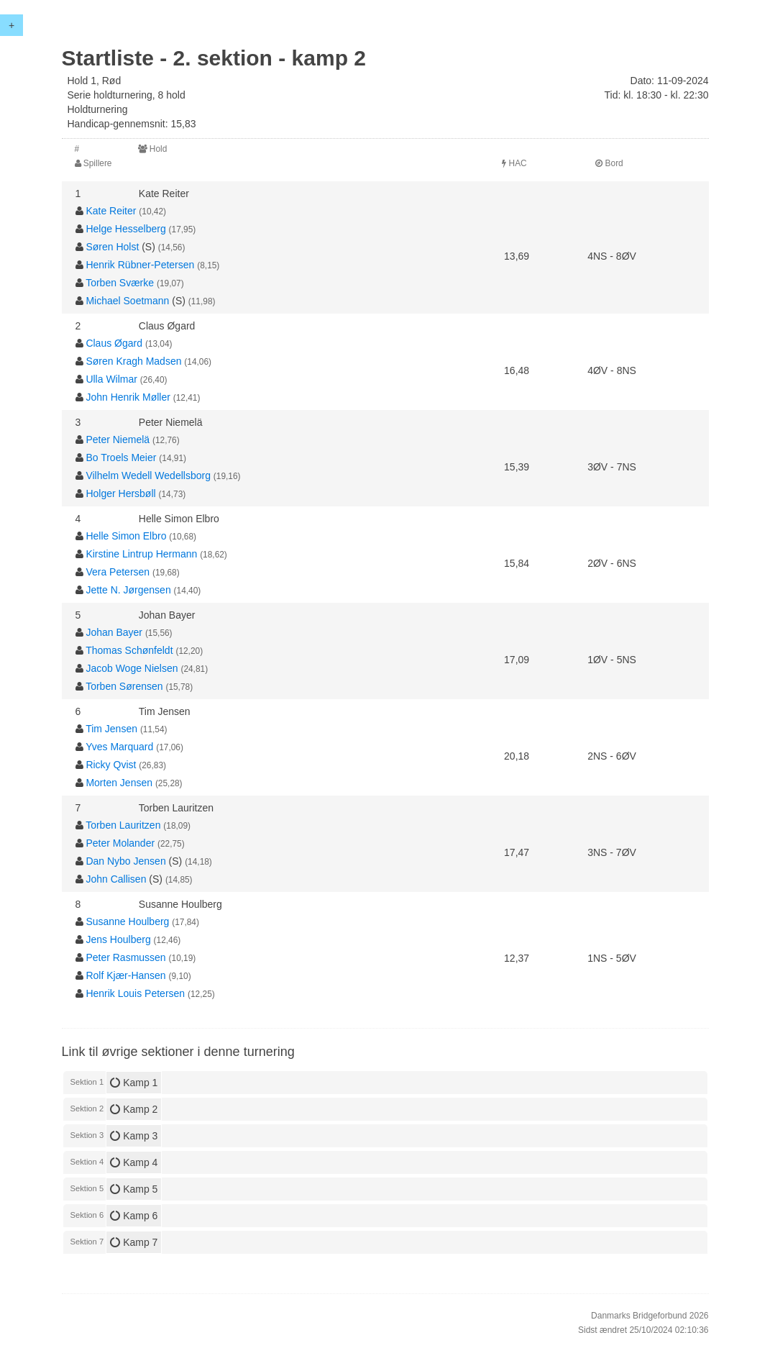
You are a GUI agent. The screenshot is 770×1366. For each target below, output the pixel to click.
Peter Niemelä (118, 439)
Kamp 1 (133, 1082)
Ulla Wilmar (111, 379)
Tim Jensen (111, 728)
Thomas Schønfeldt (129, 650)
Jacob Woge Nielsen (132, 668)
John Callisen (116, 879)
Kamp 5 (133, 1189)
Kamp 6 (133, 1215)
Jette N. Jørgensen (128, 590)
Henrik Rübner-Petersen (140, 264)
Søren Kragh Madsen (133, 361)
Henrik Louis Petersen (135, 993)
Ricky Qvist (111, 764)
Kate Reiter (111, 211)
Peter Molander (120, 843)
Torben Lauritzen (123, 825)
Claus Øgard (114, 343)
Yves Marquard (119, 746)
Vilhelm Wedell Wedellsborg (148, 475)
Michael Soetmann (127, 300)
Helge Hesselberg (125, 229)
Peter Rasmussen (125, 957)
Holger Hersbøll (120, 493)
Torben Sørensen (124, 686)
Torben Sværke (120, 282)
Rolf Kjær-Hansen (125, 975)
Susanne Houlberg (127, 921)
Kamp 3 (133, 1136)
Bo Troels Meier (121, 457)
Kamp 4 (133, 1162)
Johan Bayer (114, 632)
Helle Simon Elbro (126, 536)
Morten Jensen (119, 782)
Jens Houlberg (118, 939)
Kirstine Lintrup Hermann (141, 554)
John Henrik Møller (128, 397)
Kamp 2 (133, 1109)
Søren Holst (112, 246)
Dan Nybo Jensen (125, 861)
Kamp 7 (133, 1242)
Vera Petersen (118, 572)
